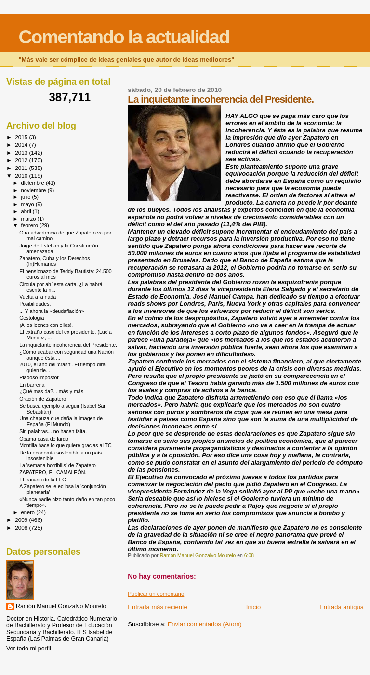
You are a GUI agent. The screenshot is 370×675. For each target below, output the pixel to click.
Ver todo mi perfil (28, 648)
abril (27, 211)
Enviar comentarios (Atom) (205, 624)
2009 (22, 520)
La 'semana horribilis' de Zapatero (57, 465)
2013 (22, 152)
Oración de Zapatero (42, 399)
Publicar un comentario (156, 594)
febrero (30, 225)
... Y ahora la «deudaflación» (51, 311)
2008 (22, 527)
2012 (22, 160)
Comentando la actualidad (123, 36)
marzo (29, 218)
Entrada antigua (341, 606)
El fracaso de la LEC (42, 479)
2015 (22, 137)
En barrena (31, 385)
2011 (22, 168)
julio (26, 197)
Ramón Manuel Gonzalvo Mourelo (61, 606)
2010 (22, 175)
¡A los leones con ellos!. (46, 325)
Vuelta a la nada (37, 296)
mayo (28, 204)
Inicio (253, 606)
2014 (22, 145)
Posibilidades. (35, 304)
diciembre (33, 183)
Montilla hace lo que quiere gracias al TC (65, 445)
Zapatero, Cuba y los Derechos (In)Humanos (54, 261)
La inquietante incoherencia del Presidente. (68, 345)
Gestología (31, 318)
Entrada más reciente (157, 606)
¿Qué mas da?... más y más (51, 391)
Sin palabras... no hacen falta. (53, 431)
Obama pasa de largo (43, 438)
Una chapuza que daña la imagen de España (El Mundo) (61, 421)
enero (29, 512)
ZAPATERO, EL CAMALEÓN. (52, 472)
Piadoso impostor (39, 377)
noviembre (34, 190)
